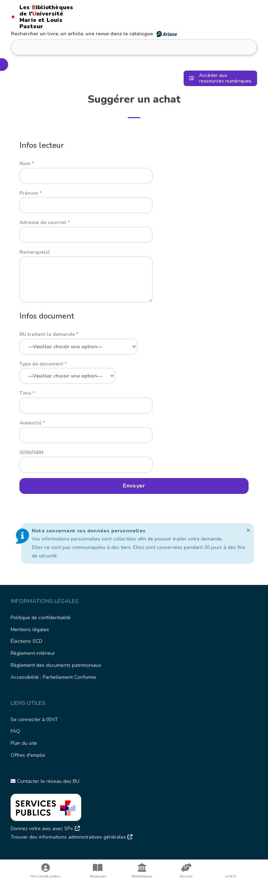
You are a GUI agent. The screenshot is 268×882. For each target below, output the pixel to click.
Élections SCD (26, 641)
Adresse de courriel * (86, 228)
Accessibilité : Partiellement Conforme (53, 677)
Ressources (97, 870)
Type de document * (67, 370)
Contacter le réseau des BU (45, 781)
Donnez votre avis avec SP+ (45, 828)
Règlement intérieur (33, 653)
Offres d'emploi (28, 755)
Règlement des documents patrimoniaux (56, 665)
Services (186, 870)
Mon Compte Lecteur (45, 870)
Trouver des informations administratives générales (71, 837)
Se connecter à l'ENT (34, 719)
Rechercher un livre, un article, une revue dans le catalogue (94, 33)
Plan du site (24, 743)
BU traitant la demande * (78, 340)
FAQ (15, 731)
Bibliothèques (142, 870)
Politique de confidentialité (41, 617)
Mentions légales (30, 629)
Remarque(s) (86, 276)
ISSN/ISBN (86, 458)
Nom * (86, 169)
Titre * (86, 399)
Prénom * (86, 199)
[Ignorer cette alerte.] (248, 530)
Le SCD (230, 876)
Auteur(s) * (86, 429)
